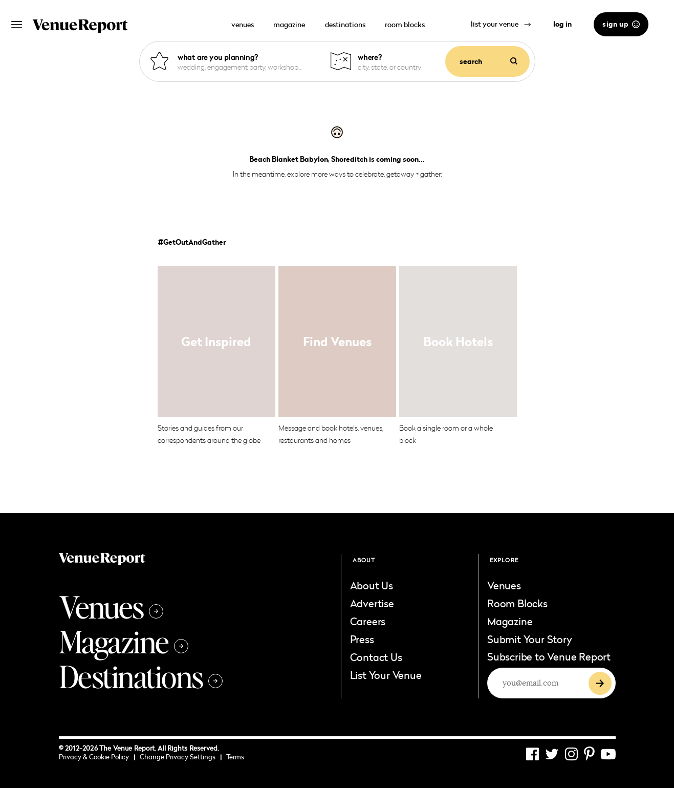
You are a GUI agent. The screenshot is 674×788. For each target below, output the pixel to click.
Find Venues (337, 341)
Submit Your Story (529, 639)
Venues (111, 606)
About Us (371, 585)
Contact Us (376, 657)
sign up (621, 24)
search (488, 61)
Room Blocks (517, 603)
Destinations (141, 675)
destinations (345, 24)
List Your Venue (386, 675)
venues (242, 24)
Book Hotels (458, 341)
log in (562, 24)
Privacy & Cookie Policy (97, 756)
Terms (235, 756)
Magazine (123, 641)
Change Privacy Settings (181, 756)
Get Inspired (216, 341)
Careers (368, 621)
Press (362, 639)
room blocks (405, 24)
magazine (289, 24)
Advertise (372, 603)
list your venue (501, 24)
